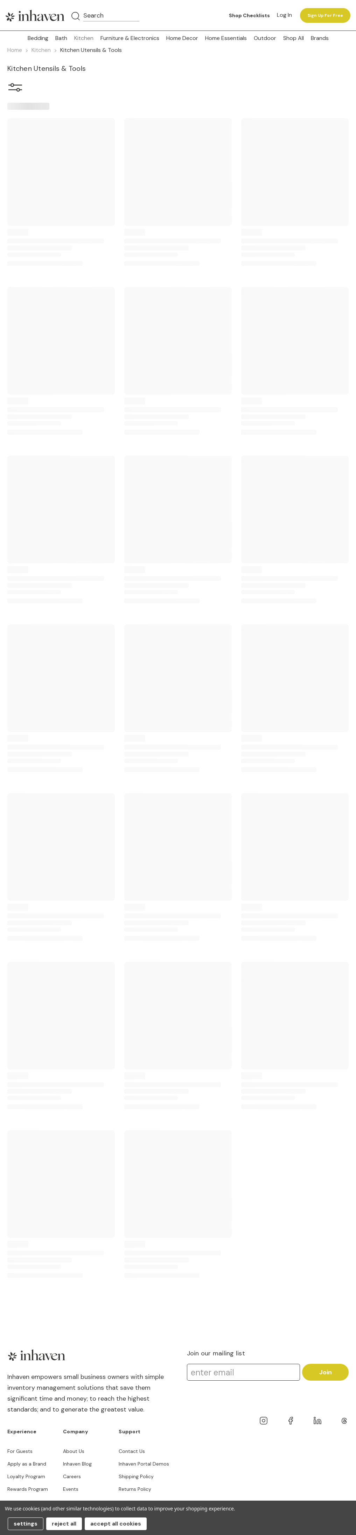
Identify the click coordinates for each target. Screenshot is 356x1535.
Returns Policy (135, 1489)
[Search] (75, 16)
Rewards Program (27, 1489)
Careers (72, 1476)
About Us (73, 1451)
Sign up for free (325, 15)
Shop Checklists (249, 15)
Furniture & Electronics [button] (129, 38)
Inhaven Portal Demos (144, 1464)
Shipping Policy (136, 1476)
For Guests (20, 1451)
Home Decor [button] (182, 38)
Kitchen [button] (83, 38)
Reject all (64, 1523)
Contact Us (132, 1451)
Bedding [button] (38, 38)
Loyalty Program (26, 1476)
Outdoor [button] (265, 38)
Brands (320, 38)
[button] (15, 88)
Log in (284, 15)
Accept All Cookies (115, 1523)
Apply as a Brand (26, 1464)
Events (70, 1489)
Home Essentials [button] (226, 38)
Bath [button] (61, 38)
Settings (25, 1523)
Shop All (293, 38)
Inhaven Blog (77, 1464)
